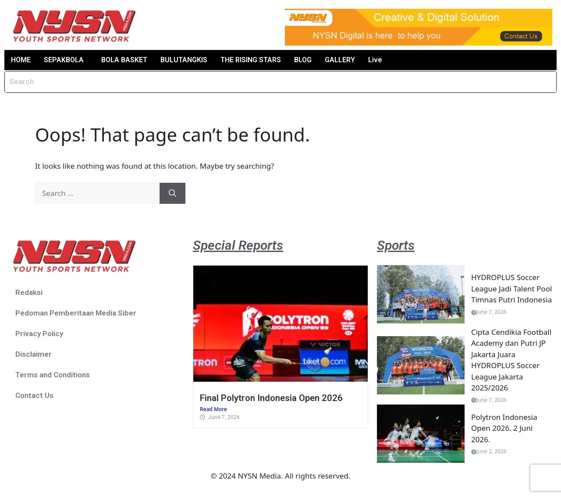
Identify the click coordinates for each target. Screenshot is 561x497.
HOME (21, 60)
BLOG (302, 60)
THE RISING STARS (250, 60)
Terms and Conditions (52, 374)
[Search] (172, 193)
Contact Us (34, 395)
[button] (65, 60)
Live (375, 60)
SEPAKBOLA (63, 60)
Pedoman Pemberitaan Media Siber (75, 313)
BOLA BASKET (124, 60)
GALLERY (339, 60)
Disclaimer (33, 354)
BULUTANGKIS (183, 60)
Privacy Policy (39, 333)
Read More (213, 409)
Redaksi (29, 292)
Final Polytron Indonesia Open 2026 (271, 398)
